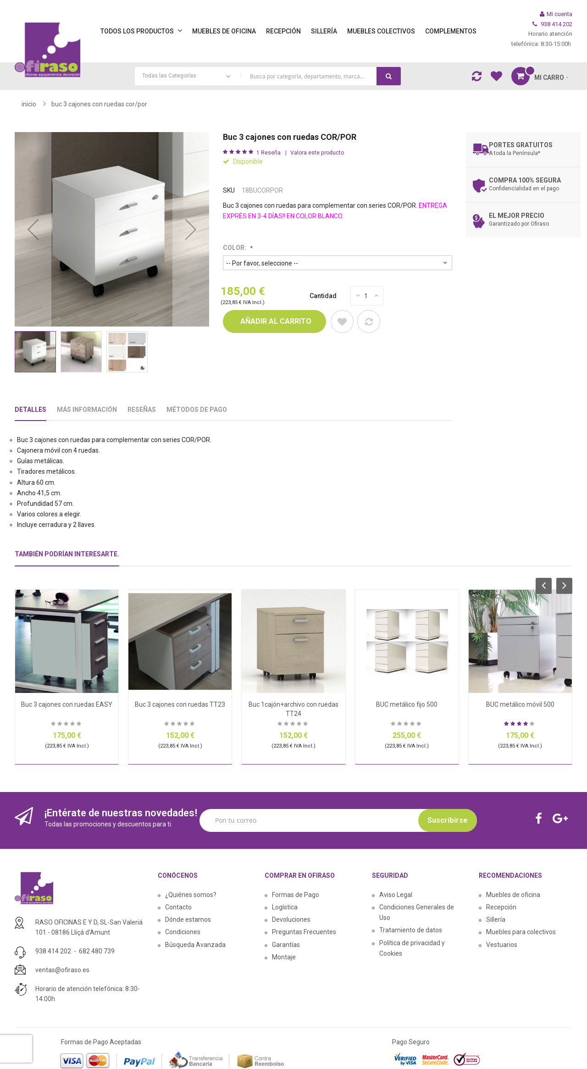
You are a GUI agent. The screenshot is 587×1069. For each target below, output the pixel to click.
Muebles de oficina (513, 894)
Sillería (495, 919)
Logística (285, 907)
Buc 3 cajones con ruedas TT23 (180, 704)
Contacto (178, 907)
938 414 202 (53, 951)
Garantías (286, 944)
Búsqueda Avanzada (195, 944)
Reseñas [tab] (141, 409)
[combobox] (268, 76)
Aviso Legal (395, 894)
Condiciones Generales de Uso (416, 912)
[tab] (67, 557)
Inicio (29, 104)
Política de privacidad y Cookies (412, 948)
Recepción (501, 907)
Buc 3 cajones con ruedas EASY (66, 704)
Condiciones (182, 932)
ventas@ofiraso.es (62, 970)
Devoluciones (291, 919)
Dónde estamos (188, 919)
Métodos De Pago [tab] (196, 409)
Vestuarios (501, 944)
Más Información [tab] (87, 409)
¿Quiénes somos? (190, 894)
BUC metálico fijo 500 (406, 704)
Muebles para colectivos (521, 932)
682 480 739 (97, 951)
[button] (33, 229)
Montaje (284, 957)
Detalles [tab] (30, 409)
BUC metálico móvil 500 (520, 704)
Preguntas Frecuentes (304, 932)
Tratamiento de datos (410, 930)
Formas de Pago (295, 894)
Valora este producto (317, 153)
